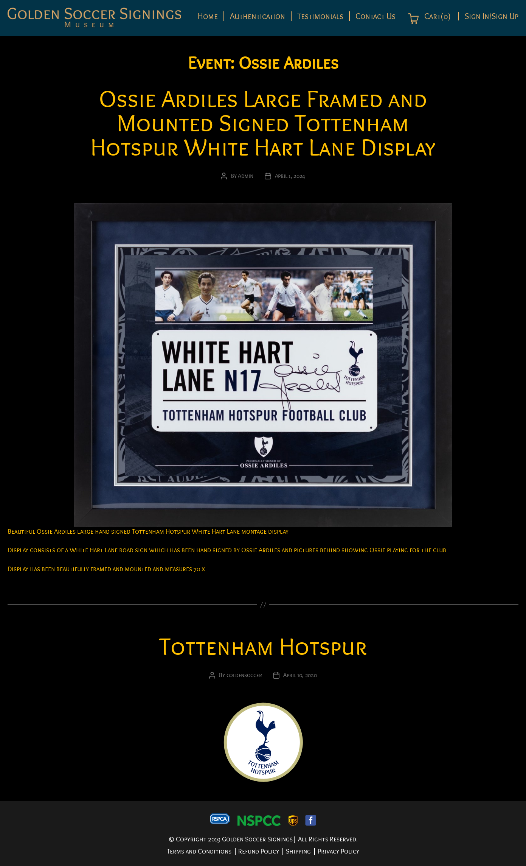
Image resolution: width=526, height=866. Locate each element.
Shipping (298, 851)
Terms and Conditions (199, 851)
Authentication (257, 16)
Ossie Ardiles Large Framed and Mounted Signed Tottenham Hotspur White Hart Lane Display (263, 123)
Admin (245, 176)
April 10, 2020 (300, 675)
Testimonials (320, 16)
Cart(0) (436, 16)
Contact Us (375, 16)
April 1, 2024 (290, 176)
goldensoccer (244, 675)
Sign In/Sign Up (491, 16)
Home (208, 16)
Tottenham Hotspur (263, 647)
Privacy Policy (338, 851)
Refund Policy (258, 851)
